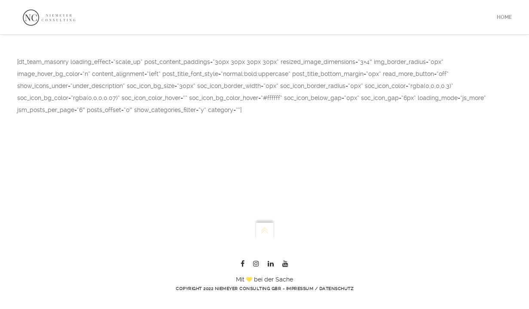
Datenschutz (336, 288)
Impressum (300, 288)
